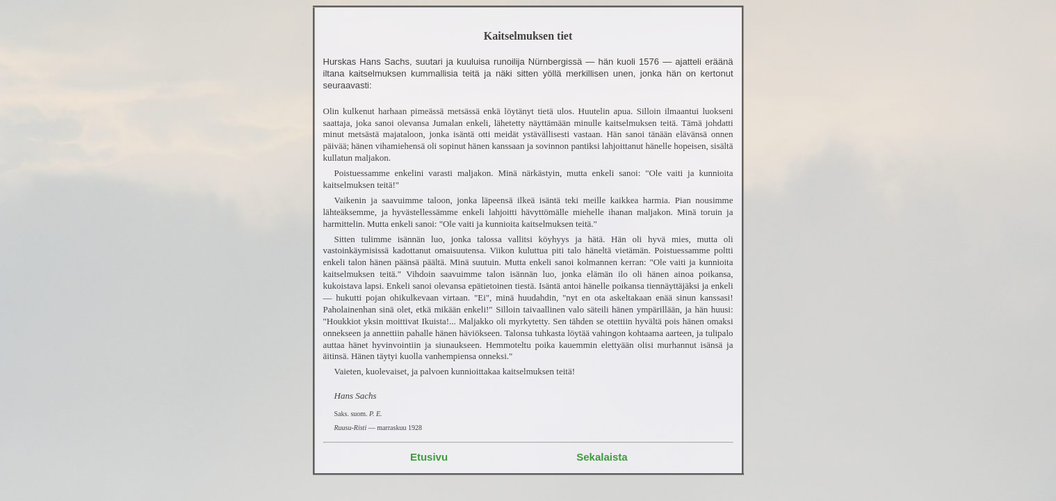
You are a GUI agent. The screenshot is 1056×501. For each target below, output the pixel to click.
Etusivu (429, 457)
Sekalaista (601, 457)
